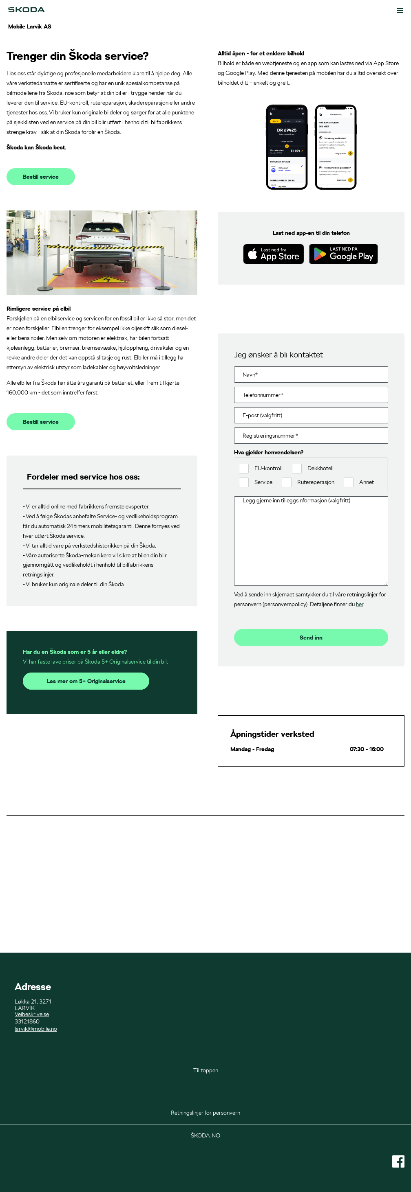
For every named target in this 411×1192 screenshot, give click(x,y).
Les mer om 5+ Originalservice (86, 794)
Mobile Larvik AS (29, 26)
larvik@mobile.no (36, 1028)
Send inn (311, 750)
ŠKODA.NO (205, 1135)
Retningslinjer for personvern (205, 1112)
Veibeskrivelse (32, 1014)
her (359, 716)
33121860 (27, 1021)
